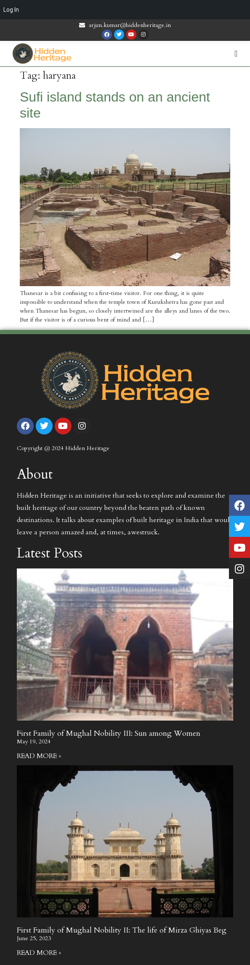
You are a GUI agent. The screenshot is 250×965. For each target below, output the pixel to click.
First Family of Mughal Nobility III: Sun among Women (108, 733)
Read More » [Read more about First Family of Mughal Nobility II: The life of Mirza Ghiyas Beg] (39, 952)
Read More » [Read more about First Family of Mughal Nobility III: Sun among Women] (39, 756)
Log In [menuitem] (11, 9)
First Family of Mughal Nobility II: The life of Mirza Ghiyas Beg (121, 930)
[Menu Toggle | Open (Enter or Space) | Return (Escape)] (235, 53)
